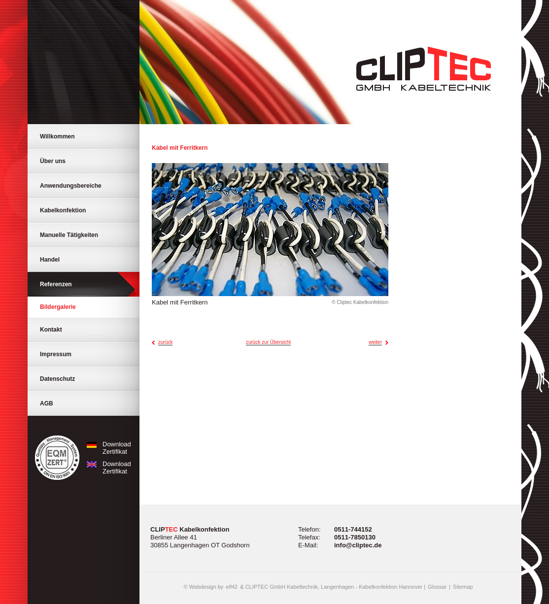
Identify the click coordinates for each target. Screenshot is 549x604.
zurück (165, 342)
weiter (375, 342)
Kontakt (51, 329)
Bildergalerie (58, 306)
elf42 (232, 587)
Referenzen (56, 284)
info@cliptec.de (357, 545)
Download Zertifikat (107, 447)
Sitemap (463, 587)
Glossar (437, 587)
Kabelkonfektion (63, 210)
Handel (50, 259)
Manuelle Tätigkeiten (69, 235)
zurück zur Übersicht (268, 342)
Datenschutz (57, 378)
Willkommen (57, 136)
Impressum (55, 354)
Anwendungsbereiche (71, 185)
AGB (46, 403)
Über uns (53, 161)
